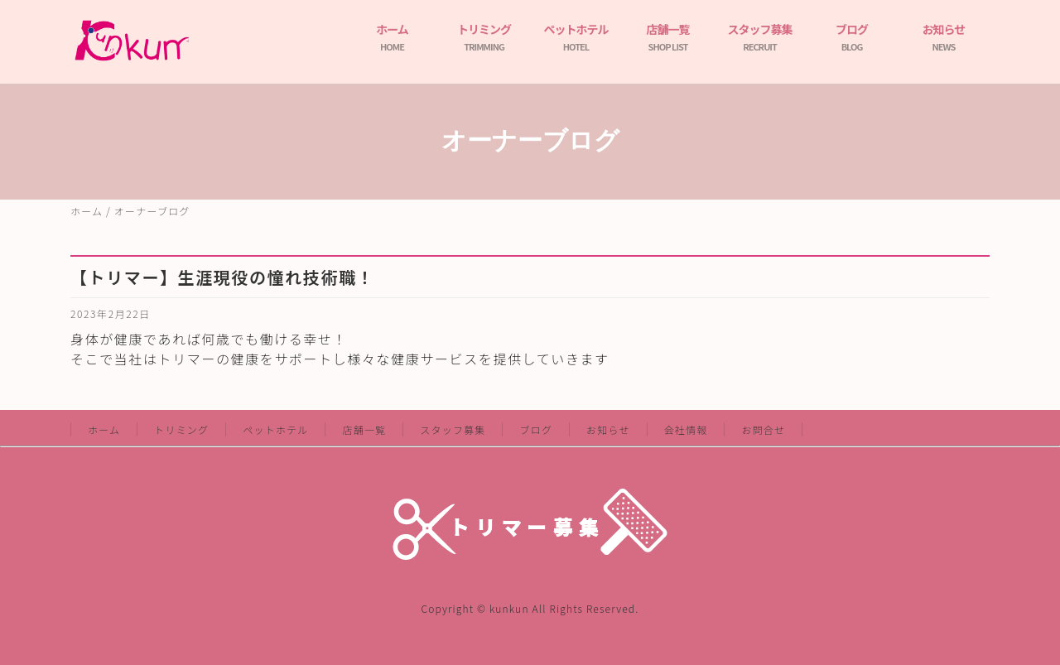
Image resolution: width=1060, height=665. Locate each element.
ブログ (852, 37)
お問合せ (763, 429)
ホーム (392, 37)
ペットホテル (576, 37)
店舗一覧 (668, 37)
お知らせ (944, 37)
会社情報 (686, 429)
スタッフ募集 (760, 37)
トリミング (484, 37)
